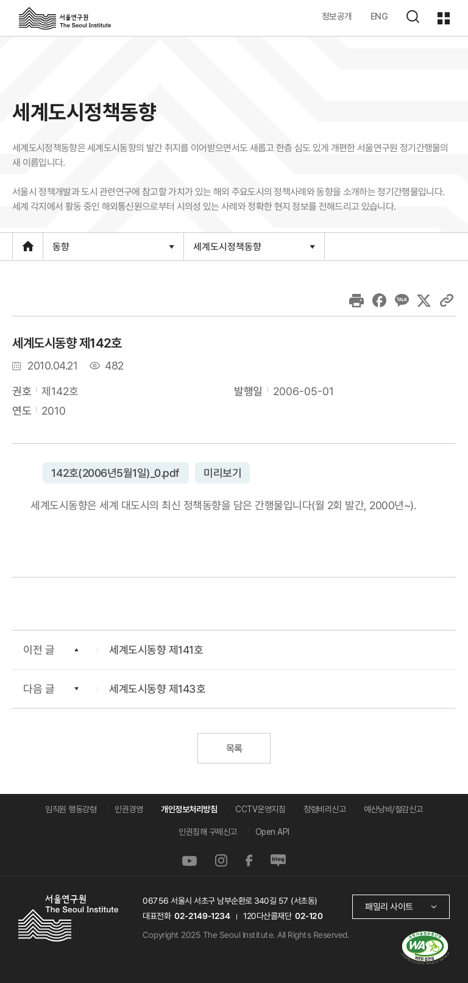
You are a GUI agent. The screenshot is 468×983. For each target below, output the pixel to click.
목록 (233, 748)
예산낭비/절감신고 (393, 809)
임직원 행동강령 (70, 809)
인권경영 (129, 809)
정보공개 (337, 16)
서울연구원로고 (65, 17)
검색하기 (412, 16)
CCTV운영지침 (260, 809)
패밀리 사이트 (389, 906)
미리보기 (222, 472)
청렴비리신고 (324, 809)
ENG (379, 16)
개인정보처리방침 (189, 809)
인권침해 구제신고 (208, 832)
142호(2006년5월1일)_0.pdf (115, 472)
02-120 (308, 916)
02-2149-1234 (202, 916)
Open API (272, 832)
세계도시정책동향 (254, 250)
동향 (113, 250)
